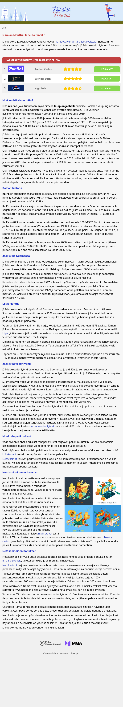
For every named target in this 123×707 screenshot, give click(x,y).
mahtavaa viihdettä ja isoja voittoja (75, 41)
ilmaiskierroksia (11, 560)
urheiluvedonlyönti (42, 426)
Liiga (5, 333)
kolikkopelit (9, 454)
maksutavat (45, 533)
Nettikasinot (9, 565)
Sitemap (74, 653)
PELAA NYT (107, 69)
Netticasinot (9, 459)
